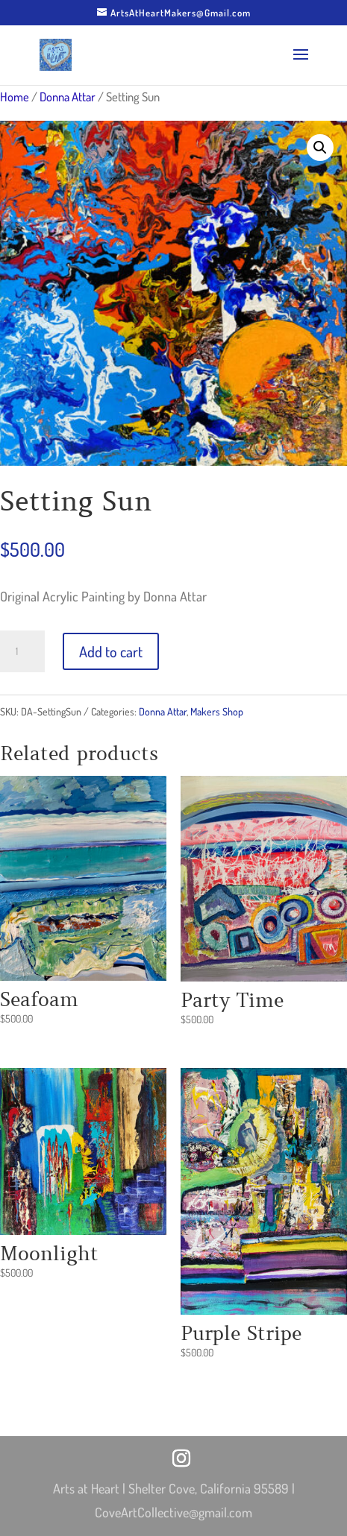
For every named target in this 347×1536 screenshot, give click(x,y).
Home (14, 96)
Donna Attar (68, 96)
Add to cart (111, 651)
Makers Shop (216, 711)
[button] (320, 147)
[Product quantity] (22, 651)
